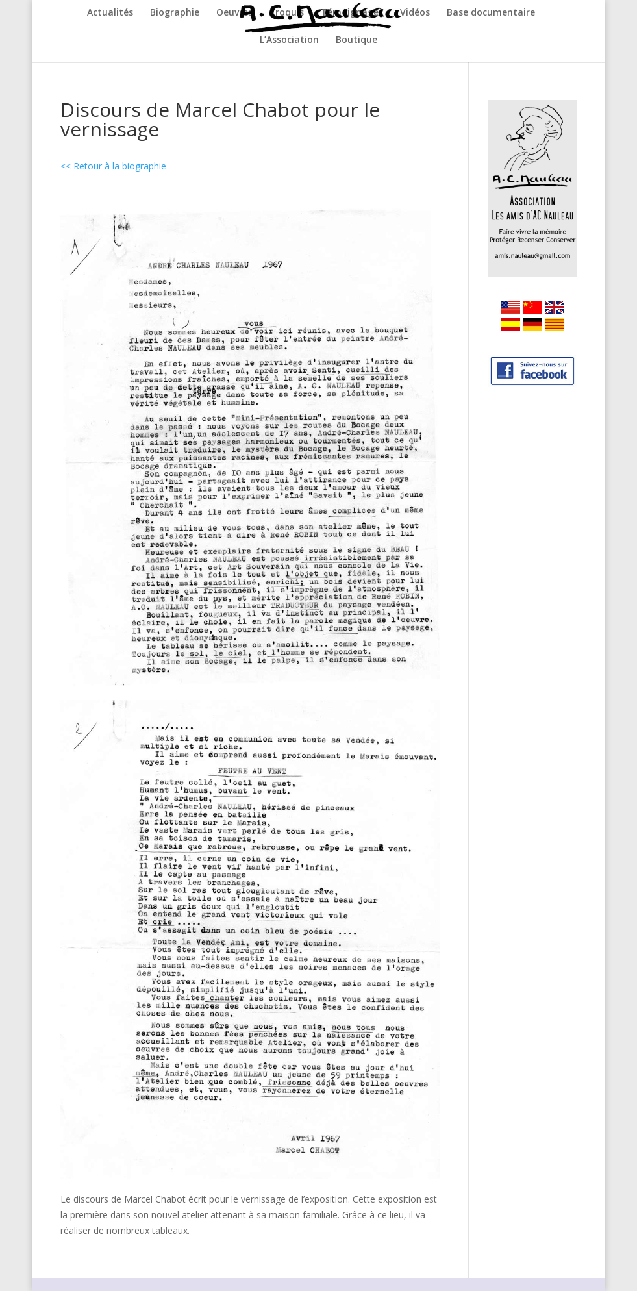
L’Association (289, 40)
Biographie (174, 13)
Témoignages (352, 13)
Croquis (286, 13)
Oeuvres (234, 13)
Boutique (356, 40)
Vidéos (415, 13)
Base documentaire (491, 13)
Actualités (110, 13)
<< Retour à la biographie (113, 166)
